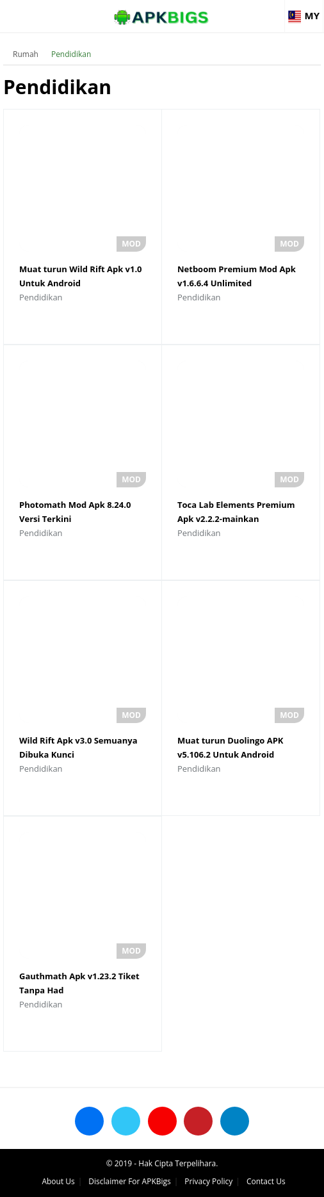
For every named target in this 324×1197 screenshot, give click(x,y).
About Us (58, 1181)
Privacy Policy (208, 1181)
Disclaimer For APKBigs (129, 1181)
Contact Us (266, 1181)
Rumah (25, 54)
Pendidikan (71, 54)
